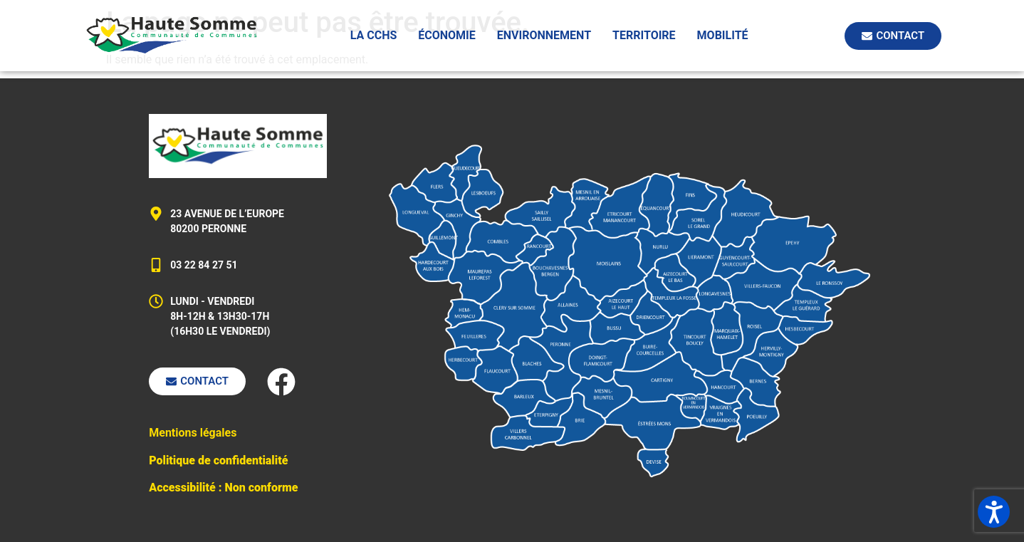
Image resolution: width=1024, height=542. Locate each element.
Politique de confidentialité (218, 460)
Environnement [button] (544, 35)
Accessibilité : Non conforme (223, 487)
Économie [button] (447, 35)
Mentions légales (192, 432)
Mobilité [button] (722, 35)
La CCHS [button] (373, 35)
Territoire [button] (644, 35)
